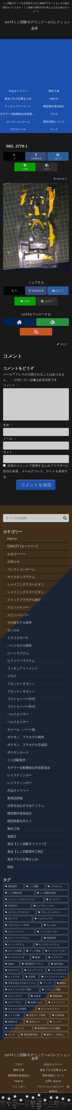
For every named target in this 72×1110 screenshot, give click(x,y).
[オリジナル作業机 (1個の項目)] (19, 1015)
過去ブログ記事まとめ (53, 1076)
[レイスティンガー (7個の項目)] (50, 912)
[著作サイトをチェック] (19, 322)
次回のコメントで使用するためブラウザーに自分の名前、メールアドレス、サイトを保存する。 (36, 477)
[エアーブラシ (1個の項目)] (14, 1009)
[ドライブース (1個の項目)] (58, 1009)
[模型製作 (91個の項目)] (13, 893)
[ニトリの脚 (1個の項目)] (13, 1021)
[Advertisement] (36, 62)
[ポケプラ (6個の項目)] (17, 925)
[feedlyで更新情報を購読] (52, 322)
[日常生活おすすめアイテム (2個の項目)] (20, 989)
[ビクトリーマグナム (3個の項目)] (22, 944)
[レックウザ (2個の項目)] (13, 983)
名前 (8, 431)
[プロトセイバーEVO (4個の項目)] (22, 931)
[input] (36, 524)
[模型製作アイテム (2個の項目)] (34, 970)
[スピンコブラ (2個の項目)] (15, 1002)
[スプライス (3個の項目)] (58, 964)
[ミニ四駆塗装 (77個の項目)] (19, 899)
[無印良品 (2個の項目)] (59, 970)
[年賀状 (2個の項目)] (38, 1002)
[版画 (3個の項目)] (38, 964)
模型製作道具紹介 (19, 1081)
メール (9, 444)
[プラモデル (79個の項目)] (57, 893)
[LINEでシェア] (25, 167)
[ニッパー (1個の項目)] (58, 1028)
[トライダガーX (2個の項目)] (57, 976)
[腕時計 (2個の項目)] (62, 989)
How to (19, 1087)
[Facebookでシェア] (36, 156)
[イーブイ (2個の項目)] (46, 989)
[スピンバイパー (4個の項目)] (19, 938)
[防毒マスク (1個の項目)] (36, 1009)
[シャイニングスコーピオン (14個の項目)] (23, 906)
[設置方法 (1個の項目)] (13, 1028)
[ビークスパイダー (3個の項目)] (56, 957)
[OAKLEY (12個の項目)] (17, 912)
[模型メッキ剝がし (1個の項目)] (55, 1041)
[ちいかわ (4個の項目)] (55, 931)
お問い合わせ (53, 1087)
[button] (47, 167)
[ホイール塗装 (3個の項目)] (13, 957)
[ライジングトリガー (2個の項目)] (54, 983)
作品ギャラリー (53, 1070)
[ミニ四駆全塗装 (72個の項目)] (52, 899)
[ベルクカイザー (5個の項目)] (51, 925)
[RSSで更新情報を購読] (36, 331)
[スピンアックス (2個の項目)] (34, 976)
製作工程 (18, 1076)
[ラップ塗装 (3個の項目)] (34, 957)
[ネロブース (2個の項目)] (12, 976)
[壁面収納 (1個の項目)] (58, 1002)
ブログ (19, 1070)
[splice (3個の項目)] (11, 970)
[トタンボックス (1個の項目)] (17, 1034)
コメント (11, 385)
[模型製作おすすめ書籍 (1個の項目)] (51, 1034)
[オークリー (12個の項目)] (57, 906)
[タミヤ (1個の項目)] (10, 1041)
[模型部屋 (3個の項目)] (55, 944)
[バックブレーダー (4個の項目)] (52, 938)
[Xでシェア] (14, 156)
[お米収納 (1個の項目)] (59, 1021)
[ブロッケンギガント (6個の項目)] (52, 918)
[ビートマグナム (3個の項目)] (18, 951)
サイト (7, 458)
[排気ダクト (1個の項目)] (36, 1028)
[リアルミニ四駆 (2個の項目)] (54, 996)
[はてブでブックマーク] (58, 156)
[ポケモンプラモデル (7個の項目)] (19, 918)
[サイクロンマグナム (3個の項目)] (51, 951)
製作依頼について (53, 1081)
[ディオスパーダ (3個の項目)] (16, 964)
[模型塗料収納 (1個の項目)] (30, 1041)
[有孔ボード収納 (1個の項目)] (37, 1021)
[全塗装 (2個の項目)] (31, 983)
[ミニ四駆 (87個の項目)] (35, 893)
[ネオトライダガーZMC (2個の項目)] (21, 996)
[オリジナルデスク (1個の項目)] (52, 1015)
